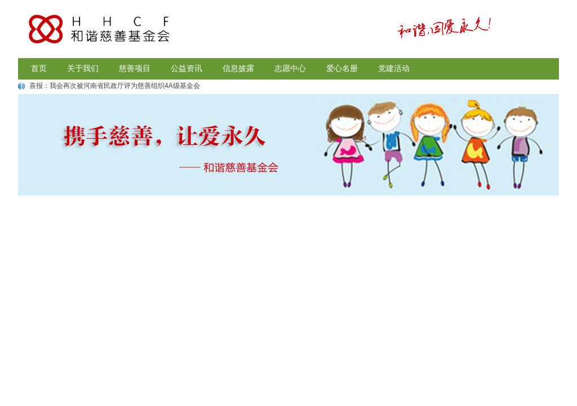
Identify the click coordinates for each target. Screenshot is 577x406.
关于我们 (83, 68)
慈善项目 (134, 68)
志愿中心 (290, 68)
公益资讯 (186, 68)
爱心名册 (342, 68)
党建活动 (394, 68)
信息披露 (238, 68)
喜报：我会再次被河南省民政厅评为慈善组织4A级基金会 (114, 86)
